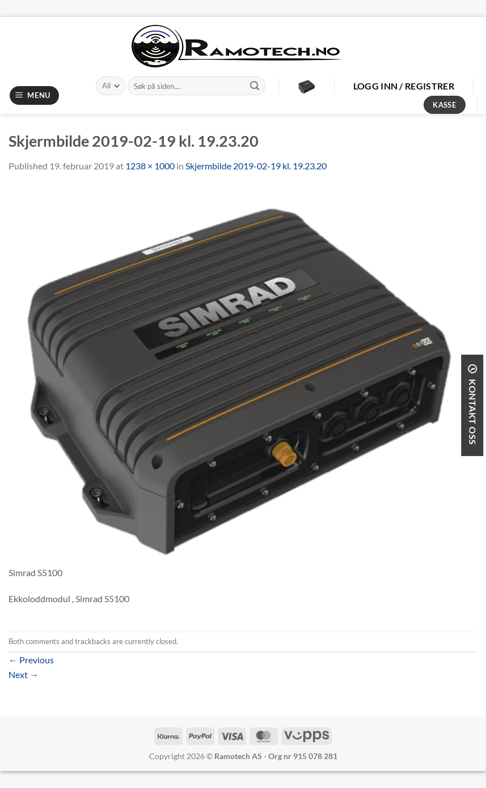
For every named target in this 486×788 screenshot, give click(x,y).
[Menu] (35, 95)
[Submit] (254, 86)
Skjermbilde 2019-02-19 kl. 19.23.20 (256, 165)
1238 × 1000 (150, 165)
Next (24, 674)
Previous (31, 659)
